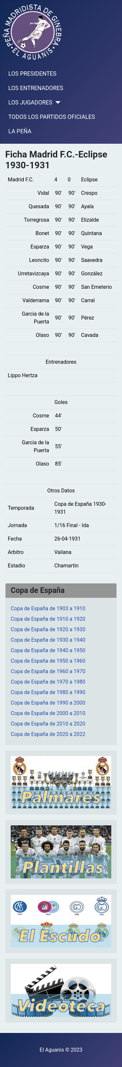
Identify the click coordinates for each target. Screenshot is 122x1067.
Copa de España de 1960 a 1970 (48, 671)
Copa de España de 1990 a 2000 (48, 703)
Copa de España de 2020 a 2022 (48, 734)
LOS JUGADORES (30, 102)
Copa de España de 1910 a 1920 (48, 619)
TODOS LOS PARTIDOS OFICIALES (51, 117)
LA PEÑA (20, 131)
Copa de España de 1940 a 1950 (48, 650)
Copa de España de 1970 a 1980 (48, 682)
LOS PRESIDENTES (32, 73)
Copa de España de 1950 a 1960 (48, 661)
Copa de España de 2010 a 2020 (48, 724)
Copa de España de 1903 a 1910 (48, 608)
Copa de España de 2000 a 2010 (48, 713)
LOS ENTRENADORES (35, 88)
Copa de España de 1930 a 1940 (48, 640)
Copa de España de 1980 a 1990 (48, 692)
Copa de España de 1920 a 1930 (48, 629)
